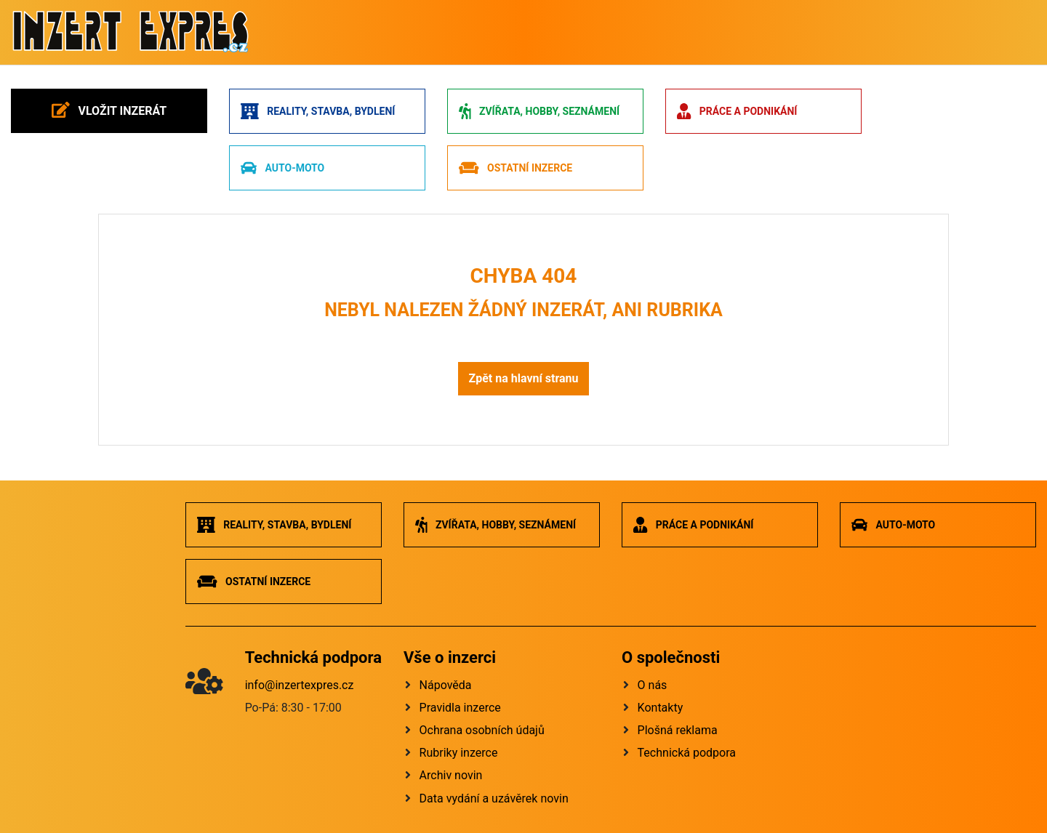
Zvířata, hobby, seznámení (539, 111)
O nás (652, 685)
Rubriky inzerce (459, 753)
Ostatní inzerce (515, 168)
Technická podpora (687, 753)
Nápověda (446, 685)
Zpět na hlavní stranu (523, 378)
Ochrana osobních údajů (482, 730)
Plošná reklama (678, 730)
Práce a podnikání (737, 111)
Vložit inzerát (109, 110)
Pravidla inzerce (460, 708)
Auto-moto (282, 168)
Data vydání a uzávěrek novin (494, 798)
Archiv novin (451, 775)
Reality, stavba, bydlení (318, 111)
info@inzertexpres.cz (299, 685)
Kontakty (660, 708)
